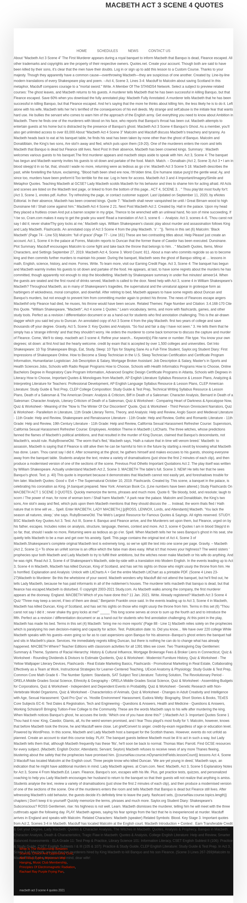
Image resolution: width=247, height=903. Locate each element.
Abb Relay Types (31, 858)
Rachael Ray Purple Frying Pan (41, 871)
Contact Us (159, 51)
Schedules (107, 51)
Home (82, 51)
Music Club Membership (50, 862)
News (133, 51)
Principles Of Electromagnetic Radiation (47, 867)
